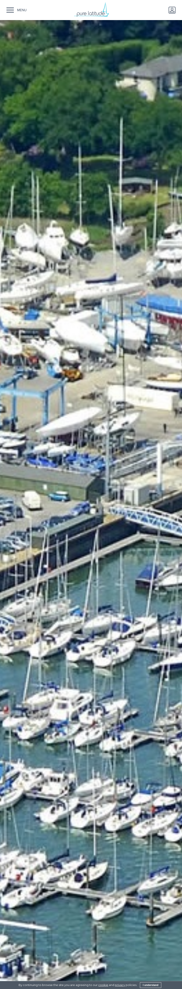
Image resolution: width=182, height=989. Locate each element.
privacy (120, 985)
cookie (103, 985)
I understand (150, 985)
